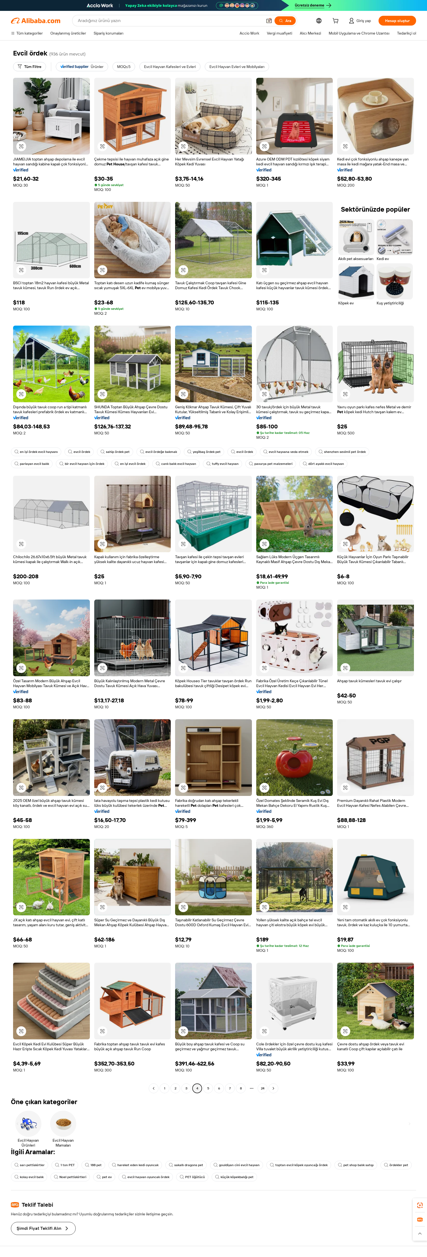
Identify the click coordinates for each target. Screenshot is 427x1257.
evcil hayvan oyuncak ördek (145, 1177)
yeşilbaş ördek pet (204, 452)
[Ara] (285, 20)
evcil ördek (79, 452)
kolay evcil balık (29, 1177)
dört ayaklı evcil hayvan (323, 464)
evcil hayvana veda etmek (285, 452)
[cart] (337, 21)
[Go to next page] (273, 1088)
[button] (269, 20)
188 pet (93, 1165)
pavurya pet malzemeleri (270, 464)
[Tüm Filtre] (29, 66)
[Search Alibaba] (169, 21)
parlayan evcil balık (31, 464)
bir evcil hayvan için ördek (81, 464)
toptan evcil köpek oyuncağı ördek (299, 1165)
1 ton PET (65, 1165)
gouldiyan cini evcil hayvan (236, 1165)
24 (262, 1088)
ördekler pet (396, 1165)
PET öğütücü (192, 1177)
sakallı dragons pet (186, 1165)
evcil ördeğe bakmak (158, 452)
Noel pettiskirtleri (70, 1177)
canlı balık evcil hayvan (176, 464)
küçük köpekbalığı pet (234, 1177)
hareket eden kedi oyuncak (135, 1165)
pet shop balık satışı (356, 1165)
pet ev (104, 1177)
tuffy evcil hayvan (222, 464)
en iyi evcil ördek (130, 464)
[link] (420, 1205)
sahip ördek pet (115, 452)
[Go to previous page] (153, 1088)
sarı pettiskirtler (29, 1165)
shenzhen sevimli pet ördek (342, 452)
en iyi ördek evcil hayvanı (36, 452)
